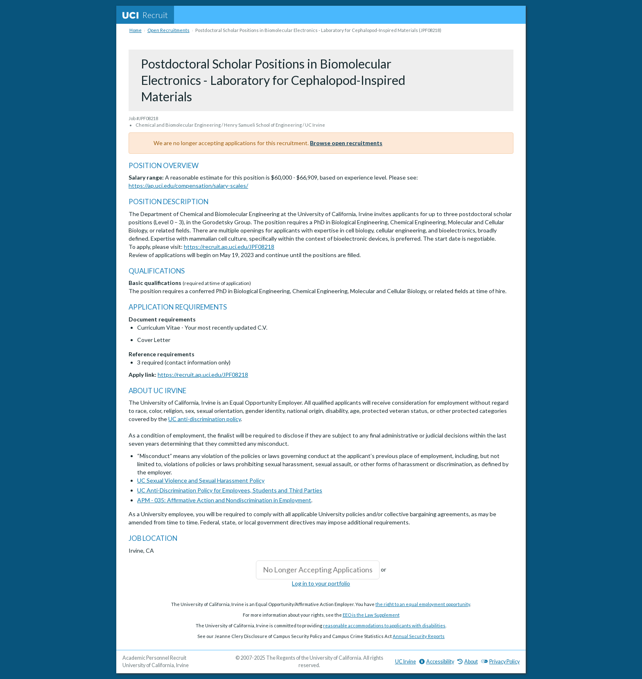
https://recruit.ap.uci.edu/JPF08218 (229, 246)
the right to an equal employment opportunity (422, 604)
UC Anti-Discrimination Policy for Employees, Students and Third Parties (229, 490)
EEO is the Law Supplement (371, 614)
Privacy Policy (500, 661)
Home (135, 30)
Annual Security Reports (419, 636)
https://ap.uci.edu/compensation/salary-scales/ (188, 185)
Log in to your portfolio (321, 583)
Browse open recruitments (346, 142)
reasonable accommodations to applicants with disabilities (384, 625)
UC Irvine (405, 661)
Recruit (145, 15)
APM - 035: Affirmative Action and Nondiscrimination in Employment (224, 500)
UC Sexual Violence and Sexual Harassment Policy (200, 480)
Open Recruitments (168, 30)
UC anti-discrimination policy (204, 418)
